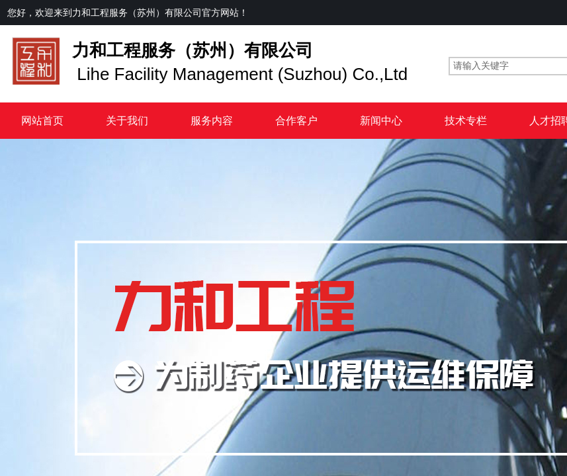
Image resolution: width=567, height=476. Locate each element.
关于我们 (127, 120)
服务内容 (212, 120)
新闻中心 (381, 120)
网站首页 (42, 120)
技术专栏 (466, 120)
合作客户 (296, 120)
